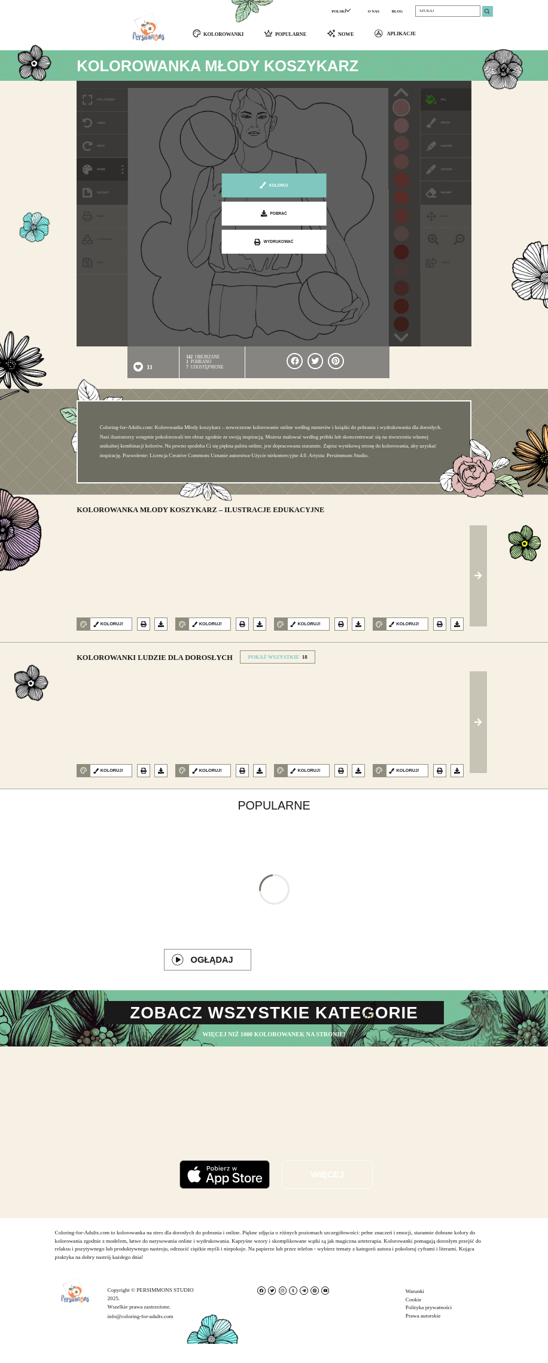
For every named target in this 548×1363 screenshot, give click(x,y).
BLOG (397, 11)
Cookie (413, 1319)
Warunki (415, 1310)
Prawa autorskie (423, 1335)
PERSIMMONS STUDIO (164, 1309)
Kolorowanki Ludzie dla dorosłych (155, 661)
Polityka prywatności (429, 1326)
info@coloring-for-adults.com (140, 1335)
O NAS (373, 11)
